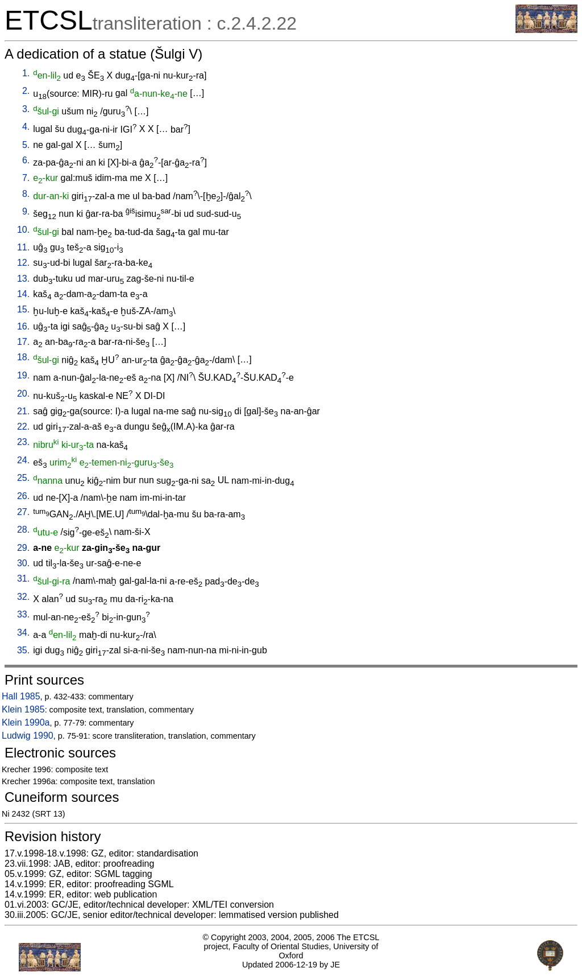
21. (23, 411)
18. (23, 357)
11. (23, 247)
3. (26, 109)
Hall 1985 (21, 696)
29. (23, 548)
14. (23, 294)
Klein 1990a (26, 722)
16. (23, 326)
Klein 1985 (23, 709)
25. (23, 478)
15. (23, 309)
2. (26, 91)
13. (23, 278)
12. (23, 262)
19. (23, 375)
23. (23, 442)
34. (23, 632)
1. (26, 73)
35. (23, 650)
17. (23, 342)
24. (23, 460)
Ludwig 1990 (27, 735)
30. (23, 563)
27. (23, 512)
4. (26, 126)
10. (23, 229)
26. (23, 496)
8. (26, 194)
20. (23, 393)
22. (23, 426)
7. (26, 178)
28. (23, 529)
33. (23, 614)
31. (23, 578)
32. (23, 597)
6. (26, 160)
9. (26, 211)
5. (26, 145)
